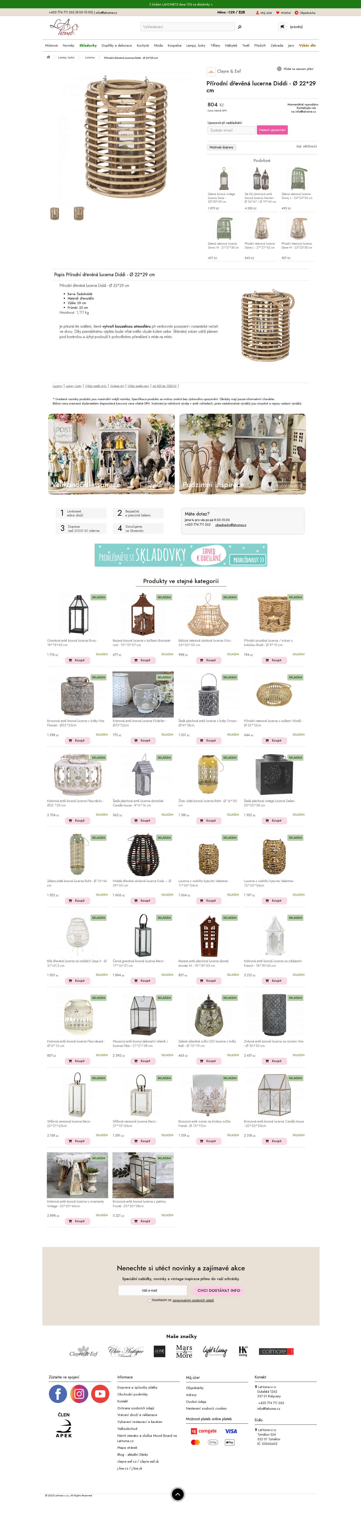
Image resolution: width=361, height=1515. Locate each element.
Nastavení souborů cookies (206, 1408)
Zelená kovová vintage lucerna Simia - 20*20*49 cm (221, 198)
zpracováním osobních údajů (193, 1300)
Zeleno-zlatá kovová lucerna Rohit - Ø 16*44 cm (77, 883)
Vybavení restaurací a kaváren (139, 1421)
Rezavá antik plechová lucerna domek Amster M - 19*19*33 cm (203, 963)
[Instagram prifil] (79, 1393)
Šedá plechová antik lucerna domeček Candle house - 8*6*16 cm (138, 803)
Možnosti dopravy (221, 147)
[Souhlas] (149, 1300)
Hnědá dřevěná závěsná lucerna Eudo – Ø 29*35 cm (142, 883)
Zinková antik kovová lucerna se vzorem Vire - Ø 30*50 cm (273, 1043)
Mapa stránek (127, 1447)
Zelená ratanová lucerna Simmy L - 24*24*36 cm (297, 196)
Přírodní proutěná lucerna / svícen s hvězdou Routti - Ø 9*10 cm (268, 642)
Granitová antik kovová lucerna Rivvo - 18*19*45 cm (72, 642)
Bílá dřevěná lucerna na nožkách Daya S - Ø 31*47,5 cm (77, 963)
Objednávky (195, 1387)
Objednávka (307, 13)
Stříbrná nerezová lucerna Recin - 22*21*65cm (69, 1123)
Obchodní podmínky (132, 1394)
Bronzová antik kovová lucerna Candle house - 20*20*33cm (274, 1123)
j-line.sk (137, 1468)
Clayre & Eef (224, 71)
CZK (232, 12)
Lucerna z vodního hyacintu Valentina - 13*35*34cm (269, 883)
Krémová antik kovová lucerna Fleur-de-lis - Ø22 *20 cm (75, 803)
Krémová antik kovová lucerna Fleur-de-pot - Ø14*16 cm (76, 1043)
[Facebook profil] (58, 1393)
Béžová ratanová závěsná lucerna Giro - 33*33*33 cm (205, 642)
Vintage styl (117, 386)
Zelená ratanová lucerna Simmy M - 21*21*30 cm (223, 246)
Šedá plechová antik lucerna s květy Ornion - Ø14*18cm (208, 723)
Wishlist (286, 13)
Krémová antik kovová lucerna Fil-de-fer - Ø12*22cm (139, 723)
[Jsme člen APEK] (64, 1425)
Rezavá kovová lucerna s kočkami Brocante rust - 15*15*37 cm (141, 642)
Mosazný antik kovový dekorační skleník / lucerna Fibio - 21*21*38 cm (140, 1043)
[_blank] (100, 1393)
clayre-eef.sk (149, 1461)
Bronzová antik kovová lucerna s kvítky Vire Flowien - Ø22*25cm (75, 723)
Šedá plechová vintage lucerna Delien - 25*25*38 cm (270, 803)
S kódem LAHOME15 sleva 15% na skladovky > (181, 4)
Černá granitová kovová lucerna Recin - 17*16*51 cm (139, 963)
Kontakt (122, 1401)
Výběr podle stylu (96, 386)
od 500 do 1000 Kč (165, 386)
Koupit (79, 660)
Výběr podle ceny (138, 386)
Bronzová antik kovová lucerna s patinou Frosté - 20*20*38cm (139, 1203)
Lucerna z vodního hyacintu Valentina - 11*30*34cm (203, 883)
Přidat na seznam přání (298, 69)
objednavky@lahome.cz (230, 525)
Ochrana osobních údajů (135, 1407)
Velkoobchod (127, 1428)
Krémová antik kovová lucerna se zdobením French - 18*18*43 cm (273, 963)
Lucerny (57, 386)
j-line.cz (122, 1468)
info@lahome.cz (106, 12)
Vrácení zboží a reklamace (137, 1414)
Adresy (191, 1394)
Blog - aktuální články (132, 1454)
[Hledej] (239, 27)
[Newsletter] (152, 1290)
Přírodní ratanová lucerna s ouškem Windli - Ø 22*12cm (273, 723)
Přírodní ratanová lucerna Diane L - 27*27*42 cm (260, 246)
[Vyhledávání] (187, 26)
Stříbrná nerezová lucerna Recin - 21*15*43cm (135, 1123)
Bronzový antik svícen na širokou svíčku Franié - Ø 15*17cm (204, 1123)
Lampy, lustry (74, 386)
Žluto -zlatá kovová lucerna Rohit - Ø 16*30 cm (207, 803)
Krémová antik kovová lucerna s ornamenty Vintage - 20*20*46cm (75, 1203)
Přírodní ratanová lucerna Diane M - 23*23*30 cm (297, 246)
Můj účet (266, 13)
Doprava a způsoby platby (137, 1387)
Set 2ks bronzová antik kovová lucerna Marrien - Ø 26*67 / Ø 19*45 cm (260, 198)
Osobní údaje (196, 1401)
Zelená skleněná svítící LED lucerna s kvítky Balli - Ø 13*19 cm (207, 1043)
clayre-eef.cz (127, 1461)
